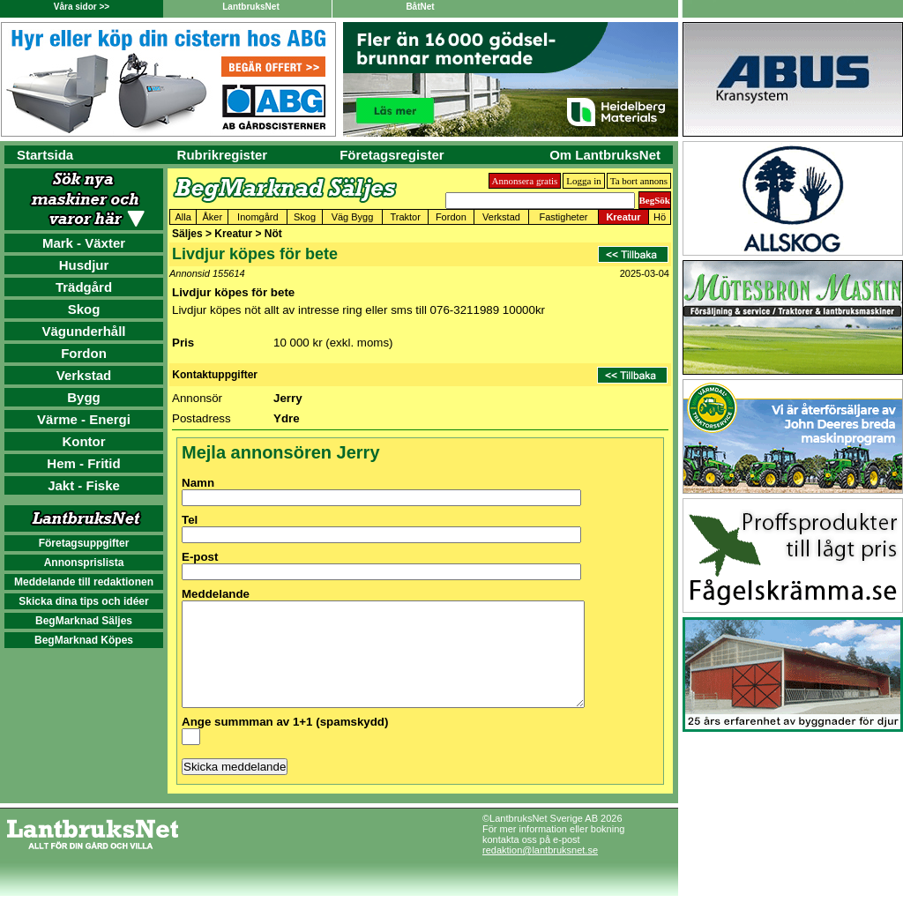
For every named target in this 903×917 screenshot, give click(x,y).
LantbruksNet (250, 6)
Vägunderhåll (83, 331)
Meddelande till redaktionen (83, 582)
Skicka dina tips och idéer (83, 601)
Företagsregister (392, 154)
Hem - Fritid (83, 463)
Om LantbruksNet (604, 154)
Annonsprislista (84, 562)
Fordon (84, 353)
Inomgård (257, 217)
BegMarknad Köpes (83, 640)
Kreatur (623, 217)
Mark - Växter (83, 242)
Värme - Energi (84, 419)
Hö (659, 217)
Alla (182, 217)
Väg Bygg (353, 217)
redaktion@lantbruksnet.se (540, 871)
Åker (212, 217)
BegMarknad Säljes (83, 621)
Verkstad (84, 375)
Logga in (583, 180)
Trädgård (84, 287)
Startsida (45, 154)
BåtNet (420, 6)
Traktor (405, 217)
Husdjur (84, 264)
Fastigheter (563, 217)
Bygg (84, 397)
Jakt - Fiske (84, 485)
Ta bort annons (639, 180)
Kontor (83, 441)
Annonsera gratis (525, 180)
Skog (84, 309)
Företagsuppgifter (84, 543)
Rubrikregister (222, 154)
